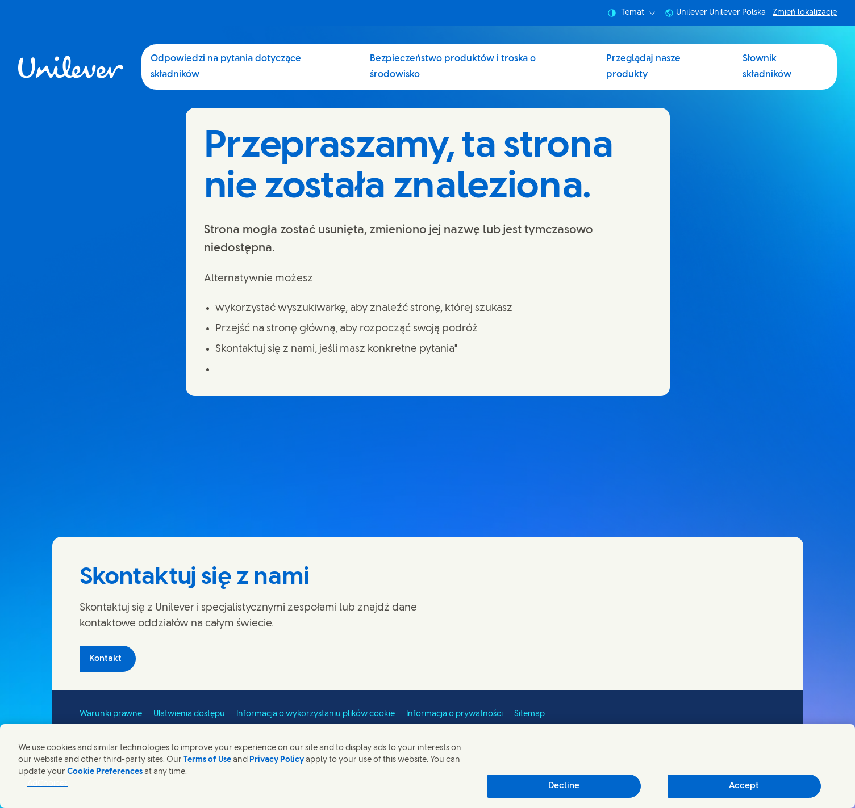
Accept (744, 785)
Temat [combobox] (631, 13)
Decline (563, 785)
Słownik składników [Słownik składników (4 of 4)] (767, 66)
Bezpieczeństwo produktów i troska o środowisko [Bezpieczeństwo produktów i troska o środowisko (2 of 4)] (453, 66)
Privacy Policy (276, 760)
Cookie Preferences (105, 772)
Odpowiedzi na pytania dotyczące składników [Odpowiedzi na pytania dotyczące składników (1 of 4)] (226, 66)
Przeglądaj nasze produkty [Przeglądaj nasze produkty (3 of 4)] (643, 66)
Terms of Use (207, 760)
